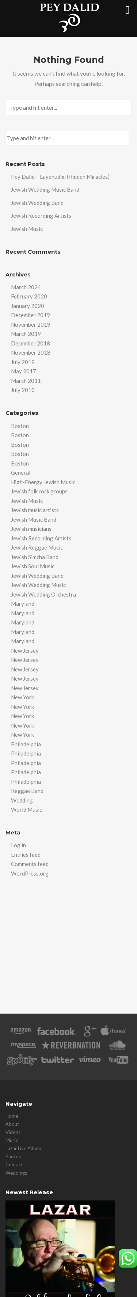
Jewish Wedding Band (37, 202)
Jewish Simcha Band (34, 557)
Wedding (22, 800)
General (20, 472)
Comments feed (30, 864)
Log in (18, 845)
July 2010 (23, 390)
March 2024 (26, 287)
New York (22, 697)
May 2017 (23, 371)
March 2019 (26, 333)
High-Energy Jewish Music (43, 482)
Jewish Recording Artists (41, 215)
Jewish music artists (35, 510)
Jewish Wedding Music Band (45, 189)
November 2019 (30, 324)
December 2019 (30, 315)
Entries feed (26, 854)
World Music (26, 809)
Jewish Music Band (33, 519)
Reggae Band (27, 790)
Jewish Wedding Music (38, 585)
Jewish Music (27, 228)
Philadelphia (26, 744)
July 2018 (23, 362)
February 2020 (29, 296)
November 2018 (30, 352)
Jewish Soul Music (32, 566)
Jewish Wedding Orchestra (43, 594)
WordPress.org (30, 873)
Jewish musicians (31, 528)
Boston (20, 426)
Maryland (22, 603)
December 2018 (30, 343)
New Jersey (25, 650)
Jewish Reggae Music (37, 547)
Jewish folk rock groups (39, 491)
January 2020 (27, 305)
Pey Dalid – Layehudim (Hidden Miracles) (60, 176)
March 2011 (26, 380)
